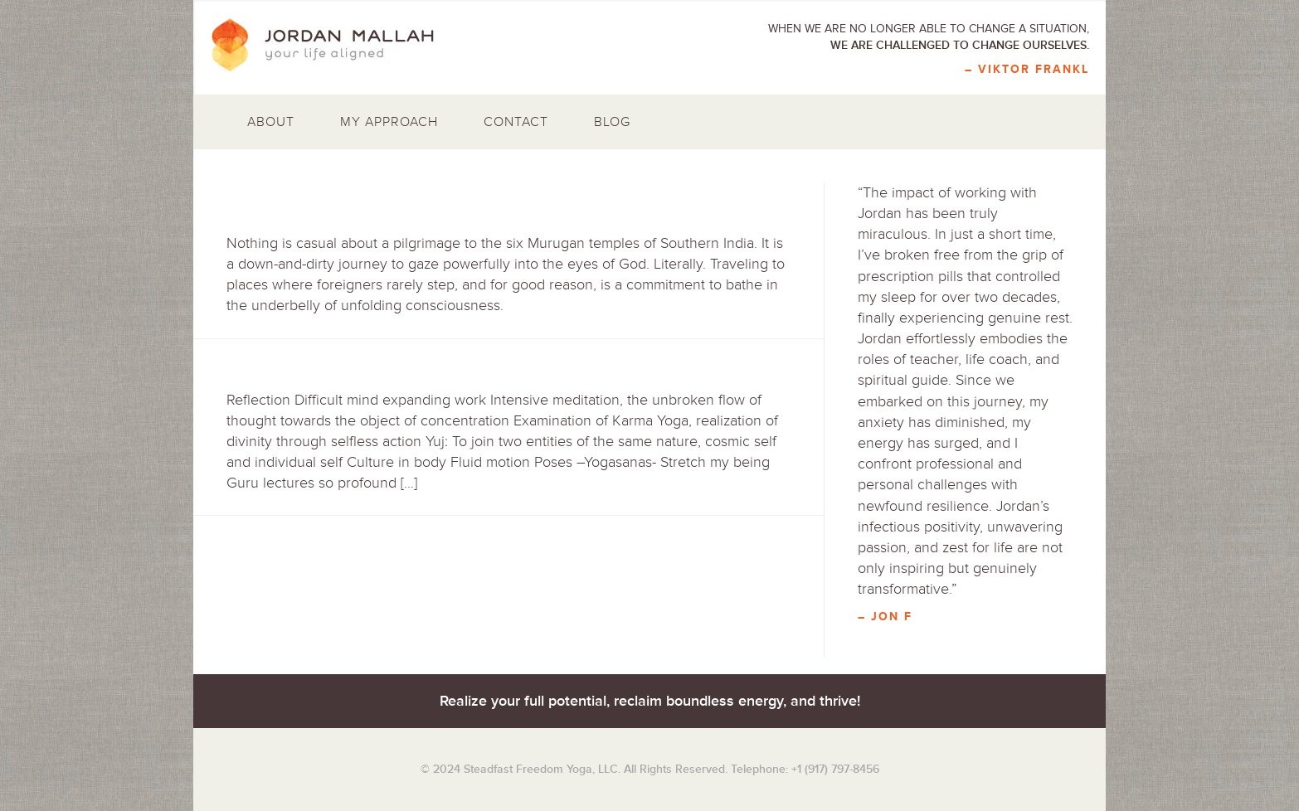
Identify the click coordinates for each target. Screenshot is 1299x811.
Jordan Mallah (334, 46)
